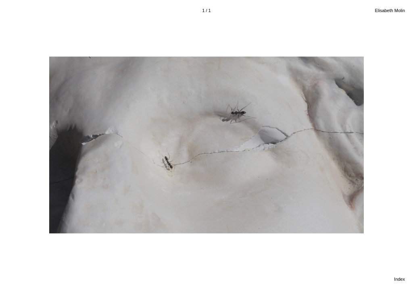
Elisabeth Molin (390, 10)
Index (399, 279)
